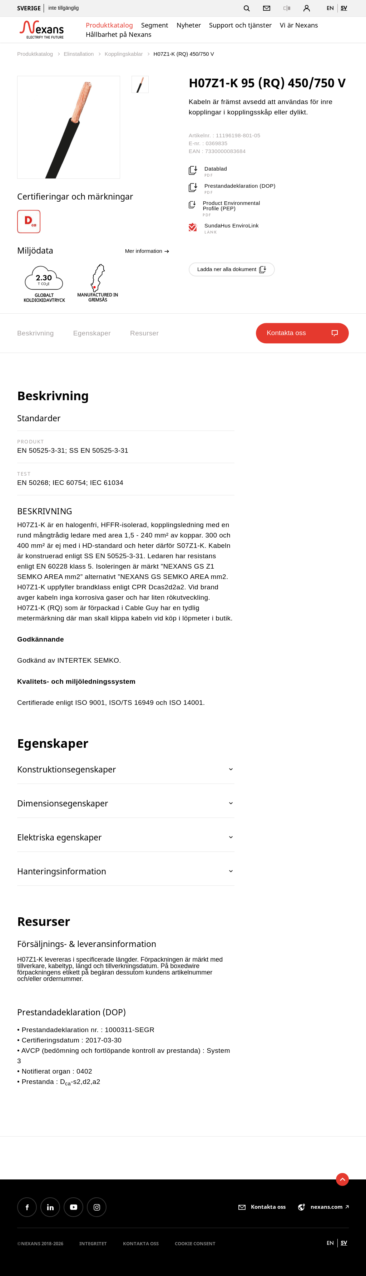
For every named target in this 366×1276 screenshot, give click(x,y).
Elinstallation (79, 54)
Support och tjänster (240, 25)
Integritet (93, 1243)
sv (344, 8)
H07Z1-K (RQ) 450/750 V (184, 54)
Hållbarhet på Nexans (119, 34)
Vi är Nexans (299, 25)
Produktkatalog (109, 25)
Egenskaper (92, 333)
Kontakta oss (141, 1243)
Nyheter (189, 25)
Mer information (147, 251)
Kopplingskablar (124, 54)
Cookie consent (195, 1243)
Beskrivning (35, 333)
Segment (154, 25)
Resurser (144, 333)
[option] (33, 221)
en (330, 8)
